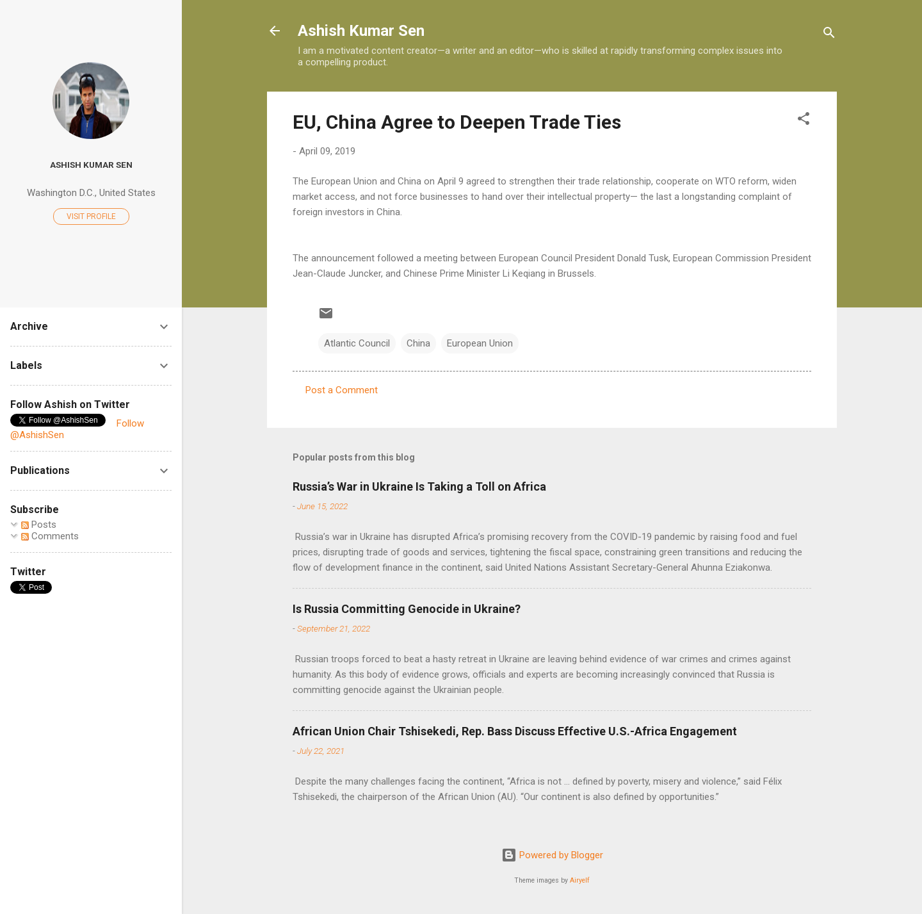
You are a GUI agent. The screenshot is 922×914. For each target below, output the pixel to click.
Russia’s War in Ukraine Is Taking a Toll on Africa (419, 486)
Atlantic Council (357, 343)
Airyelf (580, 880)
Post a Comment (341, 390)
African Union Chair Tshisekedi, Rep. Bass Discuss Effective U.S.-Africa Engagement (515, 731)
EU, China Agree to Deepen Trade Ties (457, 122)
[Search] (829, 34)
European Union (480, 343)
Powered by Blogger (552, 855)
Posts (38, 524)
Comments (50, 536)
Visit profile (91, 216)
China (418, 343)
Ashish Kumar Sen (361, 31)
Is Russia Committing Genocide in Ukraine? (407, 609)
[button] (803, 121)
